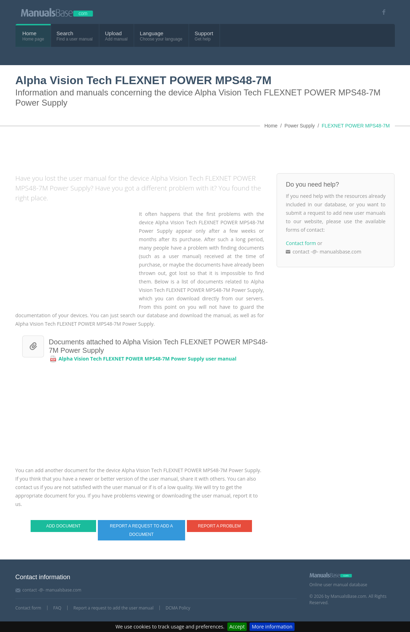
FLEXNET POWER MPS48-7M (356, 126)
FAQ (57, 608)
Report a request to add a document (141, 530)
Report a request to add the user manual (114, 608)
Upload (113, 33)
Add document (63, 526)
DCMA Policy (177, 608)
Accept (237, 626)
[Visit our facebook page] (382, 12)
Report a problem (219, 526)
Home (30, 33)
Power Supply (299, 126)
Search (65, 33)
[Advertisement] (186, 148)
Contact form (301, 243)
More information (272, 626)
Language (151, 33)
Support (204, 33)
